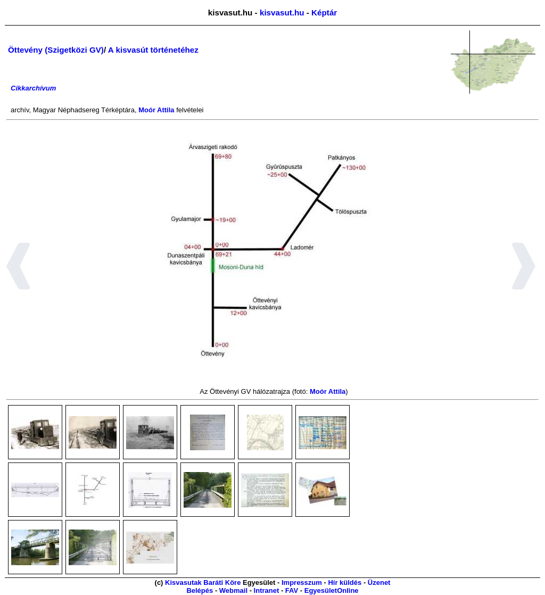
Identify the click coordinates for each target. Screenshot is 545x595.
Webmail (233, 590)
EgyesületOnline (331, 590)
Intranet (266, 590)
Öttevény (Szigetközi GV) (56, 49)
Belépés (199, 590)
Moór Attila (156, 110)
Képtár (324, 12)
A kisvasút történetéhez (153, 49)
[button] (18, 267)
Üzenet (379, 582)
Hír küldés (344, 582)
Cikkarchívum (33, 88)
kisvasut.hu (282, 12)
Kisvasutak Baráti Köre (203, 582)
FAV (291, 590)
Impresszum (302, 582)
